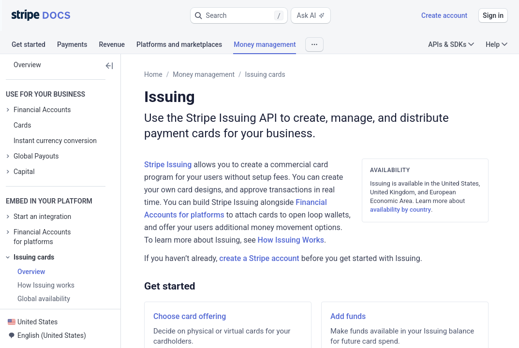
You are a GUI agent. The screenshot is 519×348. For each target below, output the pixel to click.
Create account (444, 15)
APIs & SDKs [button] (451, 44)
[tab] (34, 46)
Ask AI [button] (311, 15)
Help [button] (496, 44)
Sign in (493, 15)
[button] (239, 15)
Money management (204, 74)
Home (153, 74)
